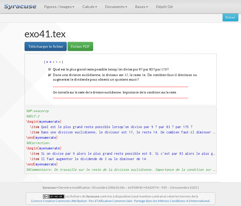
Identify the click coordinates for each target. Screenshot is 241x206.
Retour (230, 17)
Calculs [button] (89, 6)
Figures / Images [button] (59, 6)
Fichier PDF (80, 46)
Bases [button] (141, 6)
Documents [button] (116, 6)
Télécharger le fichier (45, 46)
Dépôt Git (164, 6)
